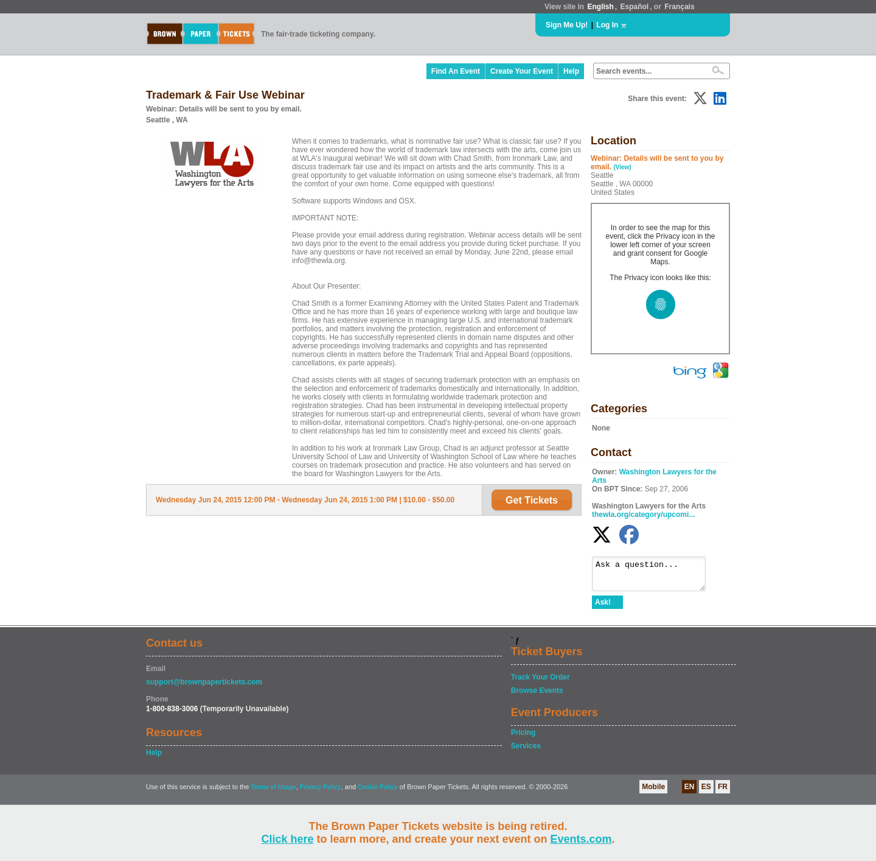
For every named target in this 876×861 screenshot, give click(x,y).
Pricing (523, 738)
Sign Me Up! (567, 25)
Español (634, 6)
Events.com (581, 839)
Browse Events (537, 696)
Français (679, 6)
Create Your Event (521, 71)
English (600, 6)
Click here (287, 839)
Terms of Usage (273, 792)
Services (526, 751)
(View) (622, 167)
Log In (607, 25)
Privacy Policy (320, 792)
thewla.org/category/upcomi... (643, 514)
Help (571, 71)
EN (689, 792)
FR (723, 792)
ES (706, 792)
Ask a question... (655, 577)
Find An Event (455, 71)
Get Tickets (532, 500)
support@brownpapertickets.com (204, 687)
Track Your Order (540, 682)
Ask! (603, 607)
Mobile (653, 792)
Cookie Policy (378, 792)
